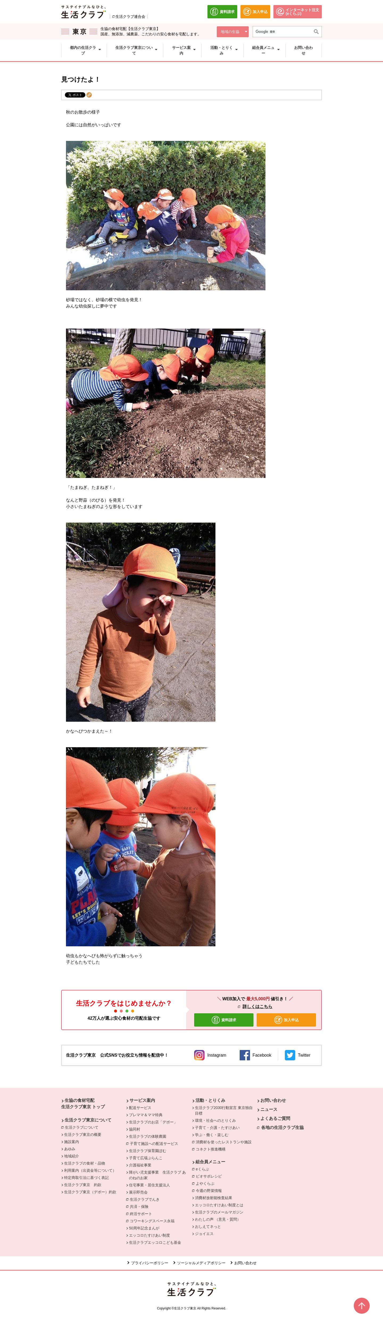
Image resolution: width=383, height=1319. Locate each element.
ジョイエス (204, 1234)
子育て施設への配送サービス (155, 1143)
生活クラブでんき (146, 1199)
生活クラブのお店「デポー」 (153, 1122)
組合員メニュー (210, 1162)
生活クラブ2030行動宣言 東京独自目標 (224, 1110)
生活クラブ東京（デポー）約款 (90, 1192)
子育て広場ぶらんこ (146, 1158)
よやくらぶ (206, 1183)
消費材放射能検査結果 (213, 1198)
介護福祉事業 (140, 1165)
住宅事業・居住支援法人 (149, 1185)
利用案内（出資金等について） (90, 1170)
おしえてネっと (208, 1226)
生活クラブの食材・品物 (84, 1163)
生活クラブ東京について (88, 1120)
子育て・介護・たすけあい (217, 1127)
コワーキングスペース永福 (153, 1220)
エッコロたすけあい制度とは (219, 1205)
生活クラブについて (83, 1127)
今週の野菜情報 (209, 1190)
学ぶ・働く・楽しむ (211, 1135)
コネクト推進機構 (212, 1148)
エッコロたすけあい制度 (149, 1235)
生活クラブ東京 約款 (82, 1185)
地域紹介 (71, 1156)
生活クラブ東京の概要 (82, 1134)
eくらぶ (204, 1168)
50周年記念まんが (144, 1228)
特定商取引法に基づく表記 (86, 1177)
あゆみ (69, 1149)
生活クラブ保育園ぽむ (147, 1151)
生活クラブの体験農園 (147, 1136)
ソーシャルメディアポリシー (201, 1263)
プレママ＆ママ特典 (146, 1115)
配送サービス (140, 1108)
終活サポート (142, 1213)
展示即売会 (138, 1192)
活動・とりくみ (210, 1100)
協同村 (134, 1129)
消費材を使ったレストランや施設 (225, 1141)
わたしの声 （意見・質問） (218, 1219)
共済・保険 (140, 1206)
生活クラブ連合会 (130, 16)
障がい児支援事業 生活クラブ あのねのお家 (157, 1175)
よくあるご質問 (275, 1118)
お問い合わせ (273, 1100)
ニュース (268, 1109)
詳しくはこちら (257, 1006)
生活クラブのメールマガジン (219, 1212)
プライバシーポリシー (149, 1263)
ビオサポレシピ (210, 1176)
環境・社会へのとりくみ (215, 1120)
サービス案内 (142, 1100)
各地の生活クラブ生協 (282, 1127)
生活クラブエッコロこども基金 (155, 1242)
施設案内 (71, 1142)
